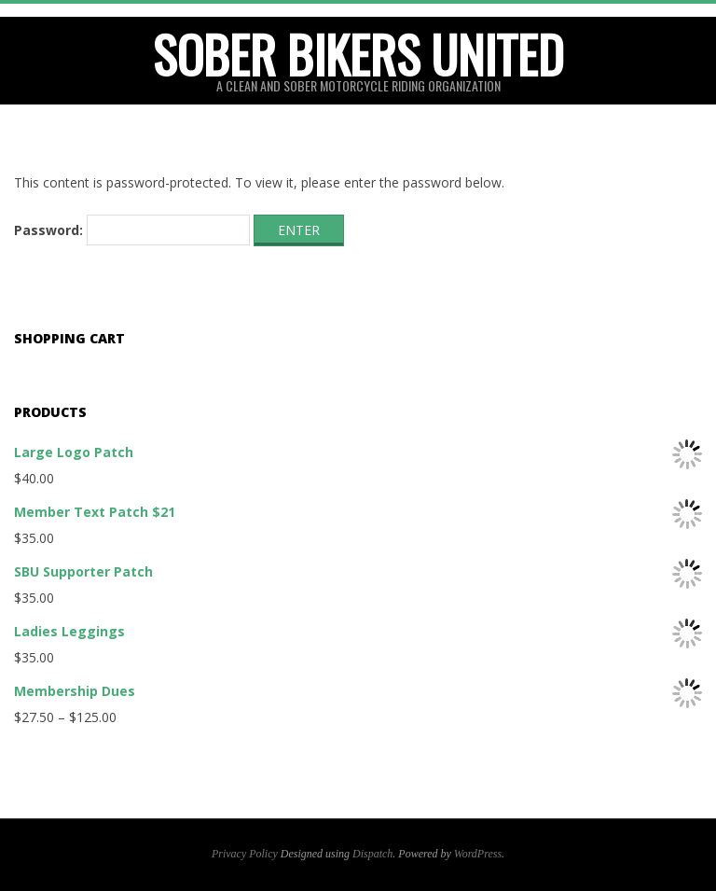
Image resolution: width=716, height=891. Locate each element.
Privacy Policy (245, 853)
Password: (132, 230)
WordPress (478, 853)
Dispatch (372, 853)
